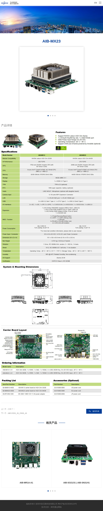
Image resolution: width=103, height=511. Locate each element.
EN (95, 3)
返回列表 (95, 411)
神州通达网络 (56, 507)
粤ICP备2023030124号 (67, 504)
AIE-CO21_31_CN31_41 (17, 413)
